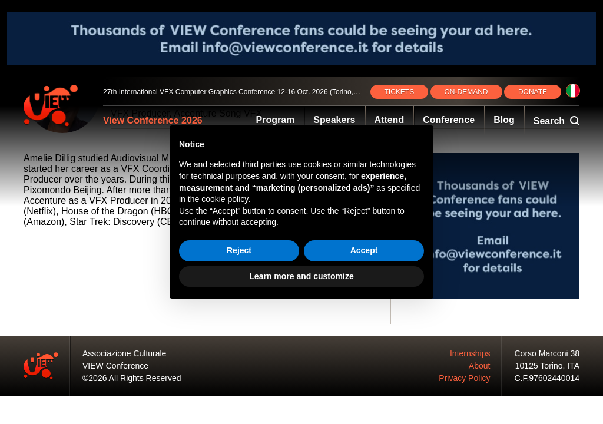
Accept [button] (364, 250)
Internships (470, 353)
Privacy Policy (464, 378)
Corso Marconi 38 (547, 353)
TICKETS (400, 92)
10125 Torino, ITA (547, 365)
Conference (449, 120)
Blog (504, 120)
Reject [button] (239, 250)
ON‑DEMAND (466, 92)
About (480, 365)
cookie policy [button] (224, 199)
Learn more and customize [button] (301, 276)
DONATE (532, 92)
